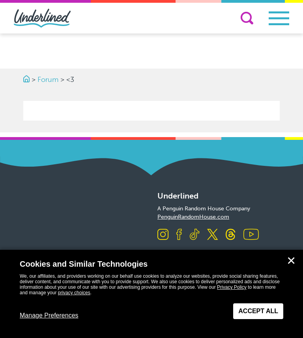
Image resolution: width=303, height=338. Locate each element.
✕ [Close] (291, 261)
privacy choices (74, 292)
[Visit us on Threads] (231, 235)
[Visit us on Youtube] (251, 235)
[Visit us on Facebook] (179, 235)
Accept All (258, 311)
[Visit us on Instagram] (162, 235)
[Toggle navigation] (279, 18)
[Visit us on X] (212, 235)
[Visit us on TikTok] (194, 235)
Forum (47, 79)
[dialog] (151, 294)
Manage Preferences (49, 315)
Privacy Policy (232, 287)
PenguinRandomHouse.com (193, 217)
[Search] (247, 18)
